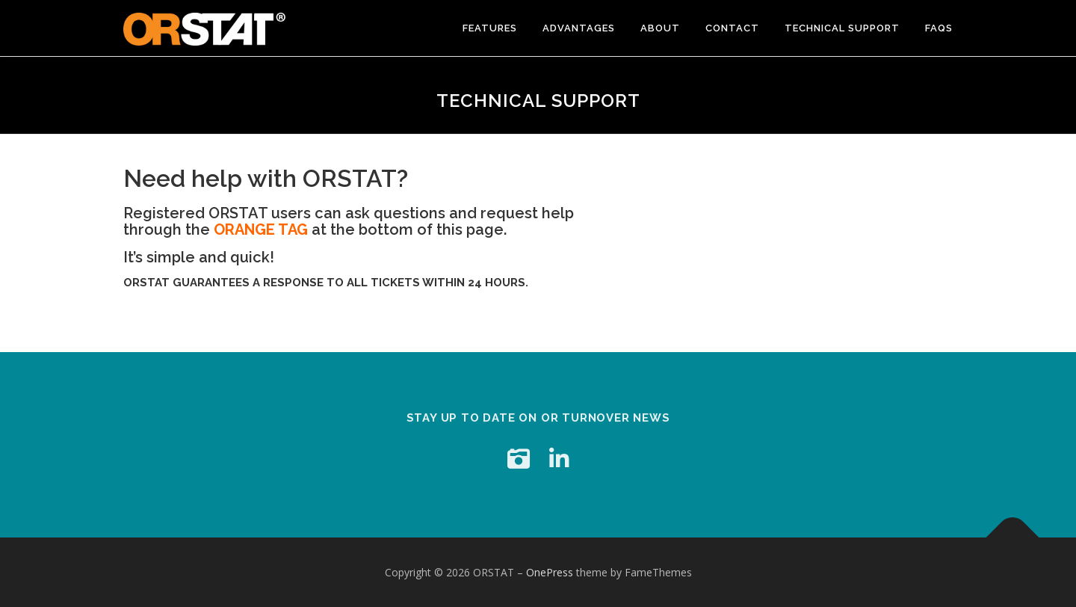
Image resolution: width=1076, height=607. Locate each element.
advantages (578, 28)
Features (490, 28)
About (660, 28)
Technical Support (842, 28)
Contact (732, 28)
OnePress (549, 572)
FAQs (939, 28)
